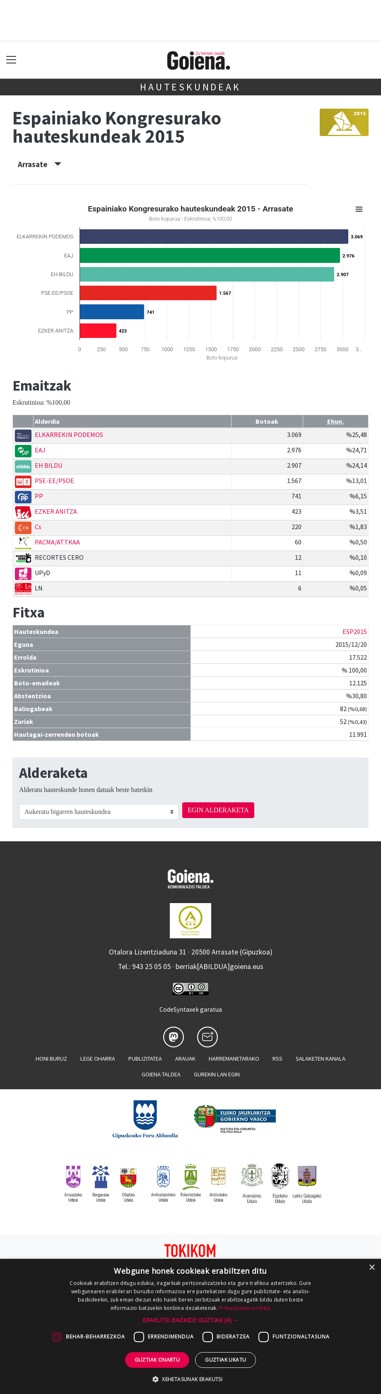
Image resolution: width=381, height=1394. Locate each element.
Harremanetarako (234, 1058)
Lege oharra (97, 1058)
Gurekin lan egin (217, 1074)
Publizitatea (145, 1058)
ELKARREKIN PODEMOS (69, 434)
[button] (190, 1320)
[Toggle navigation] (11, 60)
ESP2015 (354, 631)
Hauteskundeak (190, 86)
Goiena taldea (161, 1074)
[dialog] (190, 1326)
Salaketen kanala (320, 1058)
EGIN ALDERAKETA (218, 810)
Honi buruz (51, 1058)
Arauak (185, 1058)
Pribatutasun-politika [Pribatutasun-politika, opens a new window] (244, 1307)
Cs (38, 526)
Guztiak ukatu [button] (225, 1359)
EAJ (40, 450)
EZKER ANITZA (56, 511)
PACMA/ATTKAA (57, 542)
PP (39, 496)
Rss (277, 1058)
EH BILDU (48, 465)
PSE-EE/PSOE (54, 480)
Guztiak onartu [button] (157, 1359)
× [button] (372, 1268)
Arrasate (39, 164)
